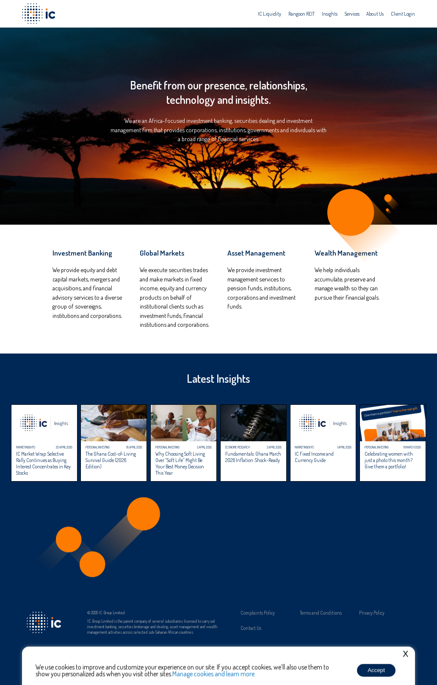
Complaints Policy (258, 613)
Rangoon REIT (301, 13)
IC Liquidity (269, 13)
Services (352, 13)
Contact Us (251, 628)
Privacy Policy (371, 613)
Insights (329, 13)
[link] (87, 290)
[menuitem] (269, 13)
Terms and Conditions (321, 613)
